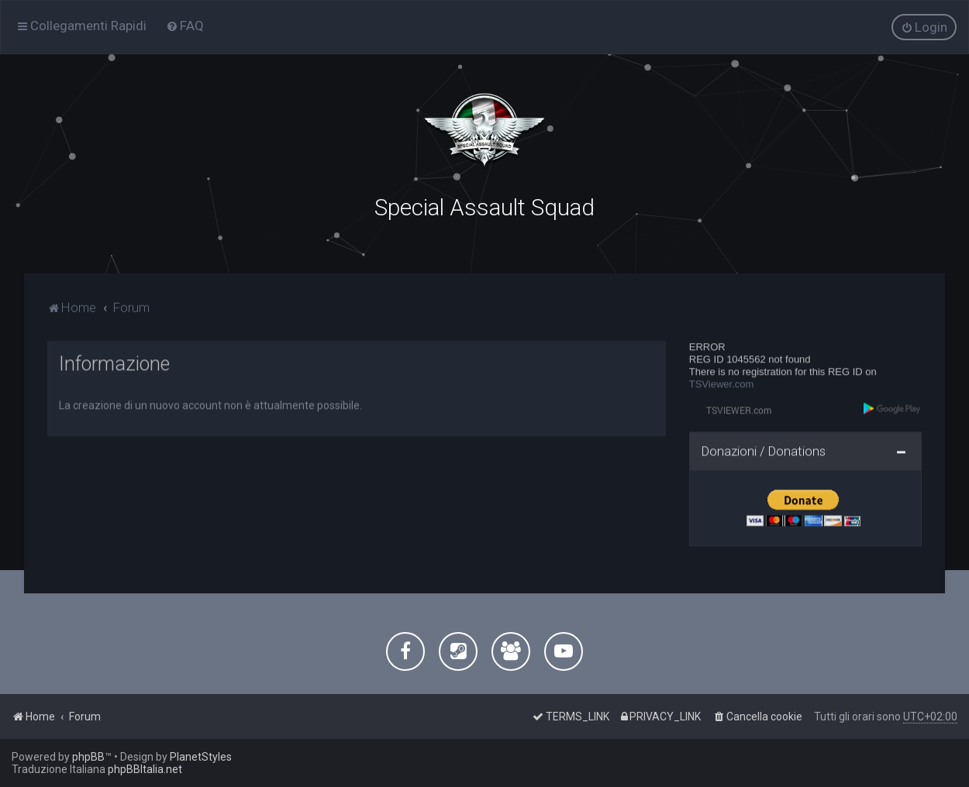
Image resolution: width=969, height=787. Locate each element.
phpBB (88, 757)
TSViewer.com (721, 382)
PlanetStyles (201, 757)
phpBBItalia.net (145, 769)
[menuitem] (185, 25)
